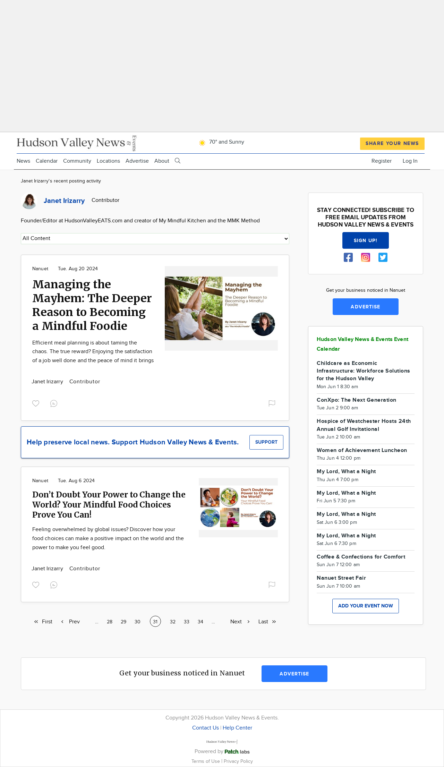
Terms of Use (206, 761)
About (161, 161)
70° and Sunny (220, 142)
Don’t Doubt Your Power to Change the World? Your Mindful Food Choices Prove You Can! (109, 504)
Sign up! (365, 241)
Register (382, 161)
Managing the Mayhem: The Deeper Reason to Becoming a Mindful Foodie (92, 305)
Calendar (47, 161)
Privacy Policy (238, 761)
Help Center (237, 728)
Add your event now (365, 606)
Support (266, 442)
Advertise (137, 161)
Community (77, 161)
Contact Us (205, 728)
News (23, 161)
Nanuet (40, 269)
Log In (410, 161)
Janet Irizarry (48, 381)
